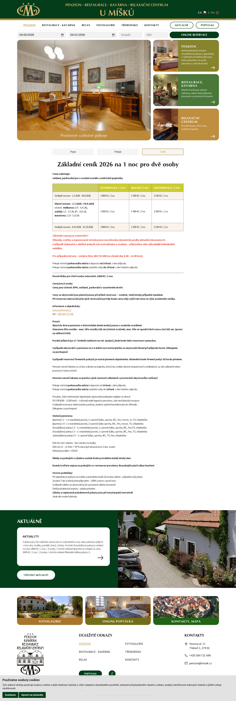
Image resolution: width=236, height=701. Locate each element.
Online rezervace (194, 34)
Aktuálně (181, 25)
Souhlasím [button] (10, 695)
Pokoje (117, 151)
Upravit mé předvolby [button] (32, 695)
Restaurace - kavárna (58, 25)
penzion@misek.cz (61, 310)
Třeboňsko (129, 25)
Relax (86, 25)
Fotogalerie (106, 25)
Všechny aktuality (36, 575)
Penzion (29, 25)
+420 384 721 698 (65, 314)
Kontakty (151, 25)
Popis (73, 151)
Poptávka (207, 25)
